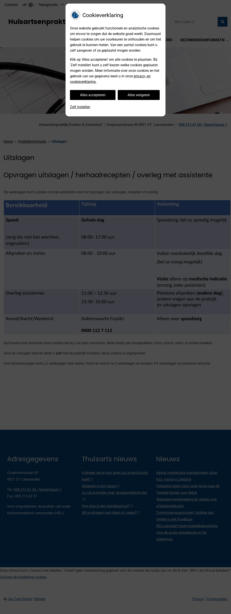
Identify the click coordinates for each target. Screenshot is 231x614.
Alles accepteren (93, 95)
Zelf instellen (80, 107)
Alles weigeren (138, 95)
